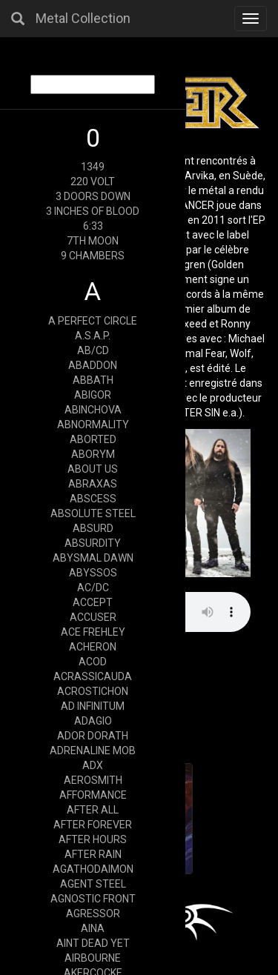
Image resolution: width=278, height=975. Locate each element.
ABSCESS (93, 499)
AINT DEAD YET (93, 943)
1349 (93, 167)
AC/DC (93, 587)
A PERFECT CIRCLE (92, 321)
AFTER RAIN (93, 854)
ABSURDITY (92, 543)
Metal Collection (83, 18)
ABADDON (92, 365)
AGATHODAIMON (93, 869)
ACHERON (92, 647)
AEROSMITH (93, 780)
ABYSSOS (93, 573)
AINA (93, 928)
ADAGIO (93, 721)
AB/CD (93, 350)
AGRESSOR (93, 913)
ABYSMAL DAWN (93, 558)
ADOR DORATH (92, 736)
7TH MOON (93, 241)
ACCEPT (93, 602)
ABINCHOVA (93, 410)
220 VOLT (92, 181)
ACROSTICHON (92, 691)
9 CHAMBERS (93, 256)
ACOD (93, 662)
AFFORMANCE (93, 795)
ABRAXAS (92, 484)
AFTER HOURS (93, 839)
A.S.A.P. (92, 336)
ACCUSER (93, 617)
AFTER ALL (93, 810)
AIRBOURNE (92, 958)
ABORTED (93, 439)
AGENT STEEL (93, 884)
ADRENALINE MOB (93, 750)
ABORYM (93, 454)
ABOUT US (92, 469)
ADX (92, 765)
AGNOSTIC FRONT (93, 899)
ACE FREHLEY (93, 632)
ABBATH (93, 380)
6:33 (93, 226)
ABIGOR (92, 395)
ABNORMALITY (93, 424)
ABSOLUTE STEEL (93, 513)
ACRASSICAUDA (92, 676)
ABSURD (93, 528)
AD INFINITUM (93, 706)
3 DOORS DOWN (93, 196)
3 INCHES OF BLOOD (92, 211)
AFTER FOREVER (92, 825)
